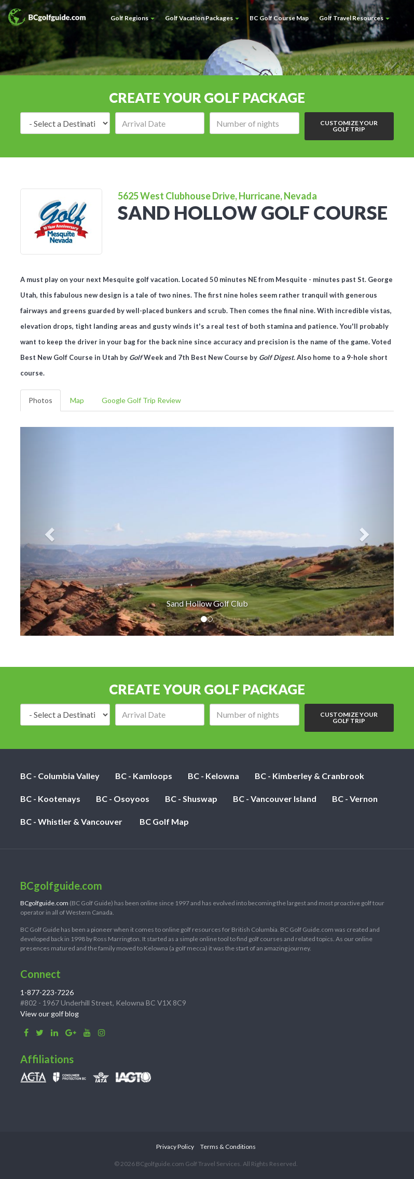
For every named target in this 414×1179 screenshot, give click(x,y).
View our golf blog (49, 1013)
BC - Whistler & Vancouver (71, 821)
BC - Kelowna (213, 776)
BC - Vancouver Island (274, 798)
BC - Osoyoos (122, 798)
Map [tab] (77, 400)
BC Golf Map (164, 821)
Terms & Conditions (228, 1146)
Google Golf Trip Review (141, 400)
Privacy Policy (175, 1146)
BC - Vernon (355, 798)
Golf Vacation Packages (202, 18)
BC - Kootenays (50, 798)
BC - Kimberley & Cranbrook (309, 776)
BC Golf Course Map (279, 18)
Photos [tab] (40, 400)
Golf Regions (133, 18)
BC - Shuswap (191, 798)
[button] (48, 531)
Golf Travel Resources (354, 18)
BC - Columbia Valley (60, 776)
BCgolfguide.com (44, 903)
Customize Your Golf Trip (349, 126)
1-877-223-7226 (47, 992)
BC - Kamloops (143, 776)
